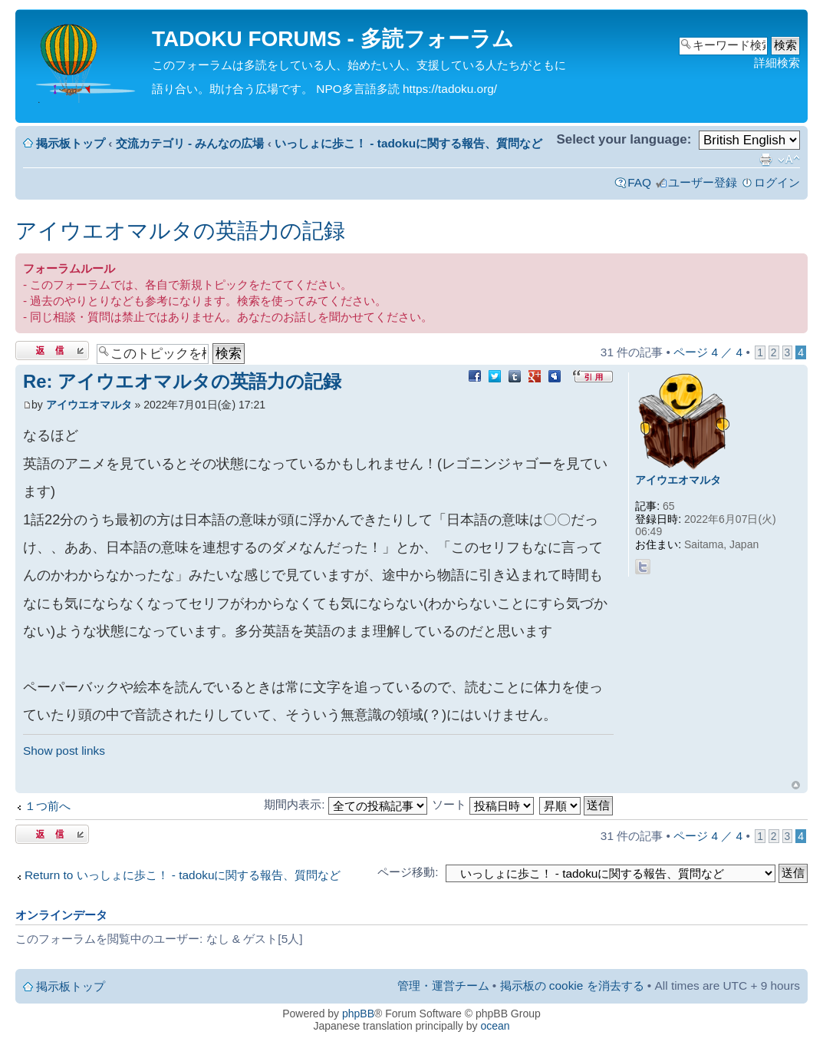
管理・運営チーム (443, 985)
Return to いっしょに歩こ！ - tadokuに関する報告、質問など (183, 874)
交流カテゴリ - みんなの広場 (190, 143)
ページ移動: (407, 871)
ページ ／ (707, 352)
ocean (494, 1026)
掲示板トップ (70, 143)
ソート (483, 804)
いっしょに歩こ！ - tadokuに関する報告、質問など (408, 143)
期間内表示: (345, 804)
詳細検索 (777, 62)
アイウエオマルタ (89, 404)
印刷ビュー (765, 160)
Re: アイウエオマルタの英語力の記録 (182, 381)
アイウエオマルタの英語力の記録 (180, 231)
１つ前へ (48, 805)
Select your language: (623, 139)
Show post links (64, 750)
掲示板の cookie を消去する (572, 985)
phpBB (358, 1013)
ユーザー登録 (702, 182)
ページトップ (796, 785)
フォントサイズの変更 (789, 160)
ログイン (777, 182)
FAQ (639, 182)
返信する (52, 350)
